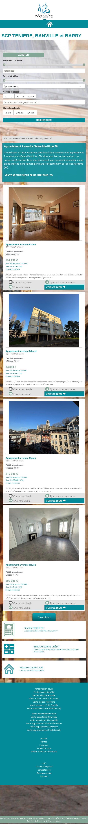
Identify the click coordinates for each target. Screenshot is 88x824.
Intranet (44, 776)
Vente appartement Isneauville (44, 720)
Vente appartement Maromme (44, 726)
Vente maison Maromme (44, 701)
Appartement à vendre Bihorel (21, 351)
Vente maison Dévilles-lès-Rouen (44, 698)
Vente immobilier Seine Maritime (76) (44, 708)
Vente (23, 138)
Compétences (44, 769)
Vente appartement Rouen (44, 713)
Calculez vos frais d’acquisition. (32, 670)
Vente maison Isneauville (44, 695)
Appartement (46, 138)
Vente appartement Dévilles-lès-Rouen (44, 723)
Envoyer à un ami (20, 287)
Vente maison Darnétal (44, 692)
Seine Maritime (33, 138)
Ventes (44, 741)
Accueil (44, 738)
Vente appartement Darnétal (44, 716)
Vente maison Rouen (44, 688)
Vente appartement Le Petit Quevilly (44, 730)
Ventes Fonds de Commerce (44, 751)
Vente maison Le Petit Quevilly (44, 705)
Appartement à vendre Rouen (21, 244)
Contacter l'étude (20, 282)
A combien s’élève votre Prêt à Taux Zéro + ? (41, 631)
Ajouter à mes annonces (60, 282)
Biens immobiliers (11, 138)
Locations (44, 745)
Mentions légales (54, 821)
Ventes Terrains (44, 748)
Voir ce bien (54, 287)
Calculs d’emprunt (44, 766)
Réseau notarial (44, 773)
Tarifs (44, 763)
